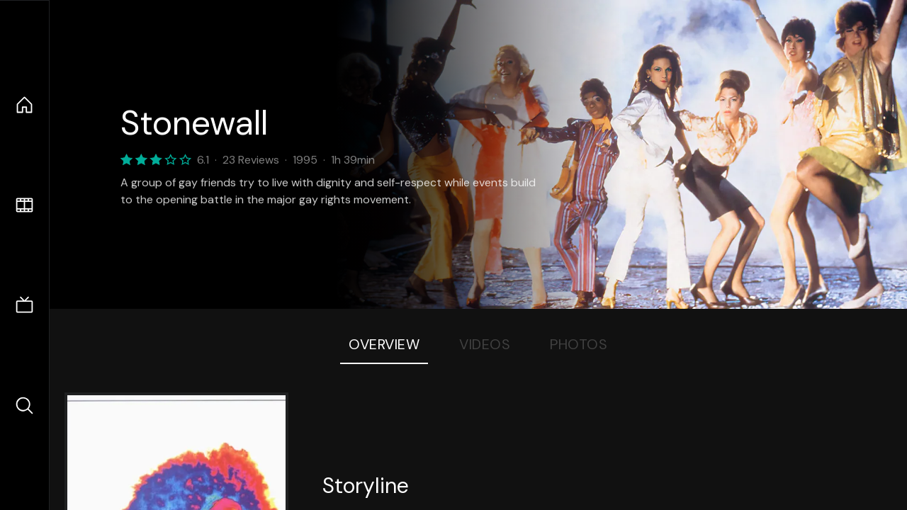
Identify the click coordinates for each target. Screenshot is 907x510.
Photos (578, 344)
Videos (484, 344)
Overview (384, 344)
